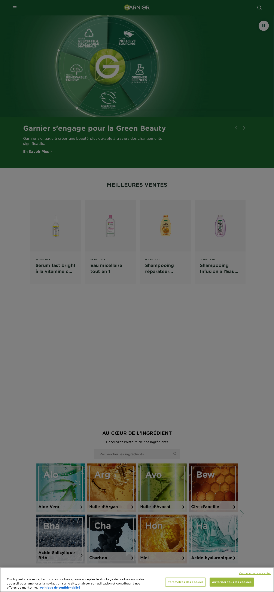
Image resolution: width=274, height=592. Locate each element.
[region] (137, 579)
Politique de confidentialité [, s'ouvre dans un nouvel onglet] (60, 587)
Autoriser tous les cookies (231, 582)
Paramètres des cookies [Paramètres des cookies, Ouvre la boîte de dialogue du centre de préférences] (185, 582)
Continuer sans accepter (255, 573)
